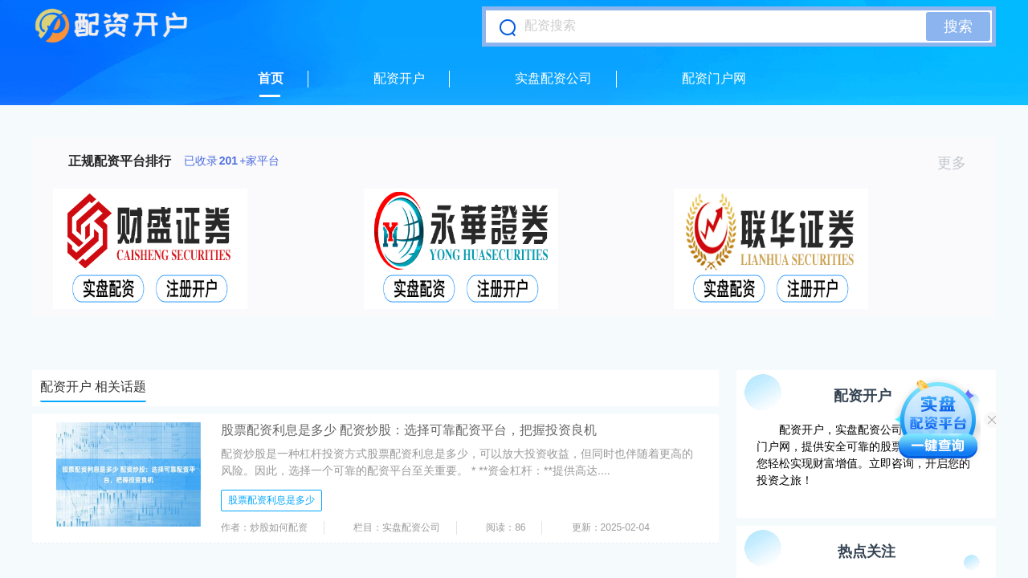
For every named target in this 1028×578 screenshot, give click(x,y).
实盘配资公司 (553, 78)
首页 (271, 78)
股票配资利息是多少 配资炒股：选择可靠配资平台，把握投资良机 (409, 430)
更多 (958, 163)
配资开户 (399, 78)
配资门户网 (714, 78)
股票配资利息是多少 (271, 500)
